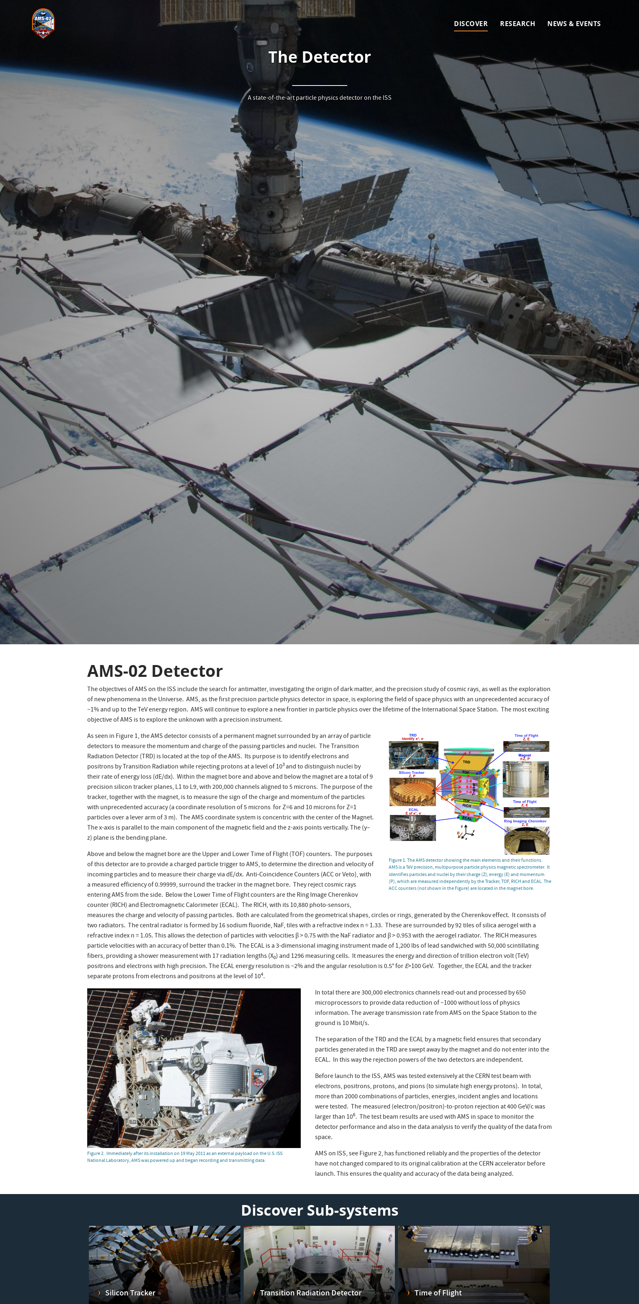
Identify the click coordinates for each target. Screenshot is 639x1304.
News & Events (574, 23)
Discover (471, 23)
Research (517, 23)
